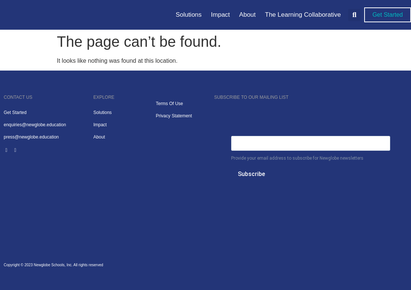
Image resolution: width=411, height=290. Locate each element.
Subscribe (251, 173)
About (247, 14)
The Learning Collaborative (303, 14)
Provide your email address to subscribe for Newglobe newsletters (297, 158)
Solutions (189, 14)
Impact (220, 14)
